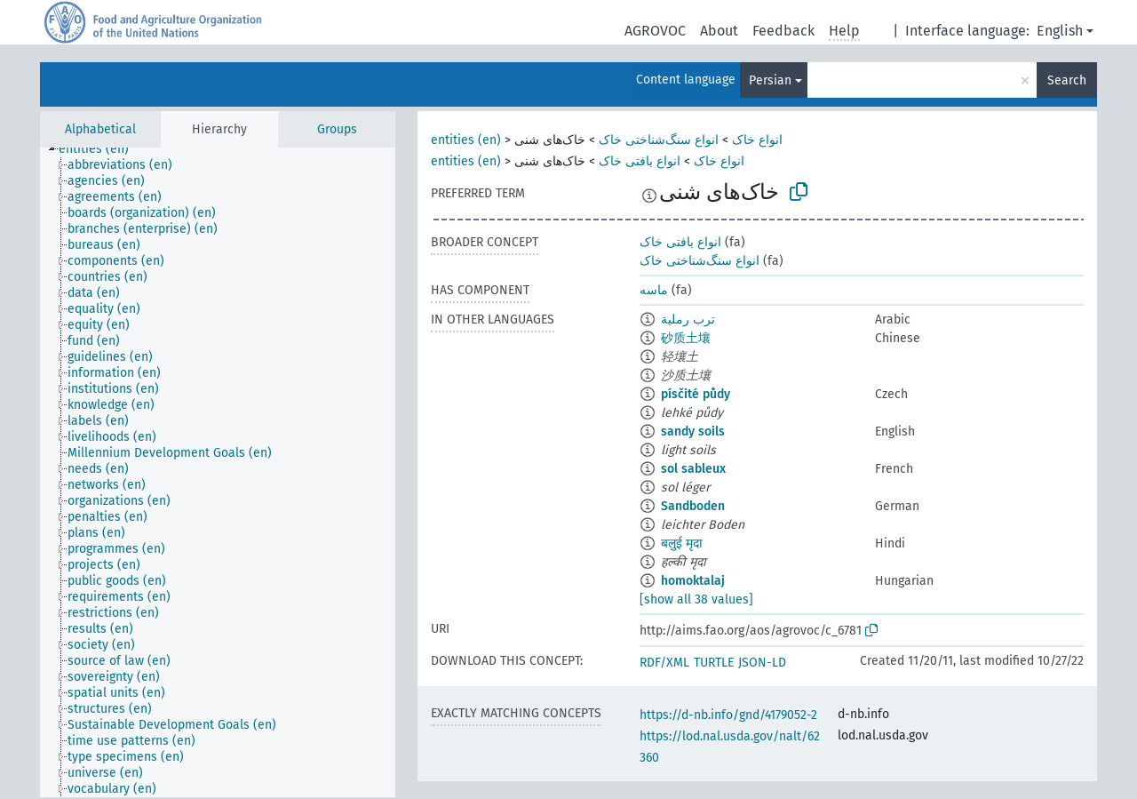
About (719, 30)
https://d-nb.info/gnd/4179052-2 (728, 715)
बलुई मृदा (682, 543)
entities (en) (466, 140)
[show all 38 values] (696, 599)
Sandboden (693, 506)
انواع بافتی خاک (639, 161)
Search (1066, 80)
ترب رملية (688, 319)
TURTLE (714, 662)
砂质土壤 (686, 338)
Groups (337, 129)
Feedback (783, 30)
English (1060, 30)
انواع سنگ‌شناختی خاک (659, 140)
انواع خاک (757, 140)
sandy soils (693, 431)
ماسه (654, 290)
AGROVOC (655, 30)
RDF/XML (664, 662)
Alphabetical (100, 129)
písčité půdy (695, 394)
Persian (770, 80)
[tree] (217, 472)
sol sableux (693, 468)
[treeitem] (101, 149)
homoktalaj (693, 580)
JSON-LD (762, 662)
